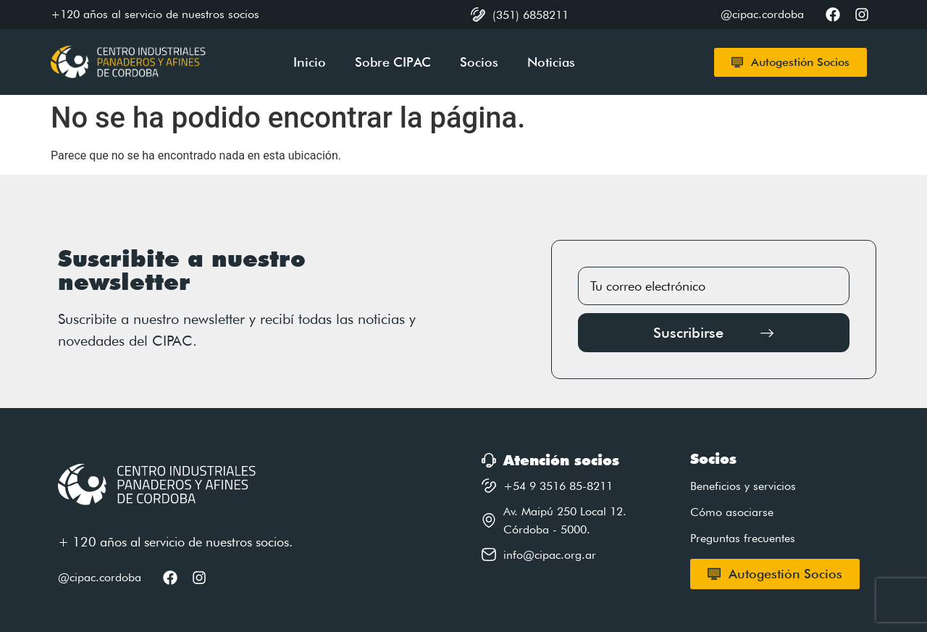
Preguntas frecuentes (742, 538)
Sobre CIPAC (393, 62)
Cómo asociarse (731, 512)
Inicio (309, 62)
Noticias (551, 62)
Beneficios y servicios (743, 486)
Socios (479, 62)
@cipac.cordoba (99, 577)
